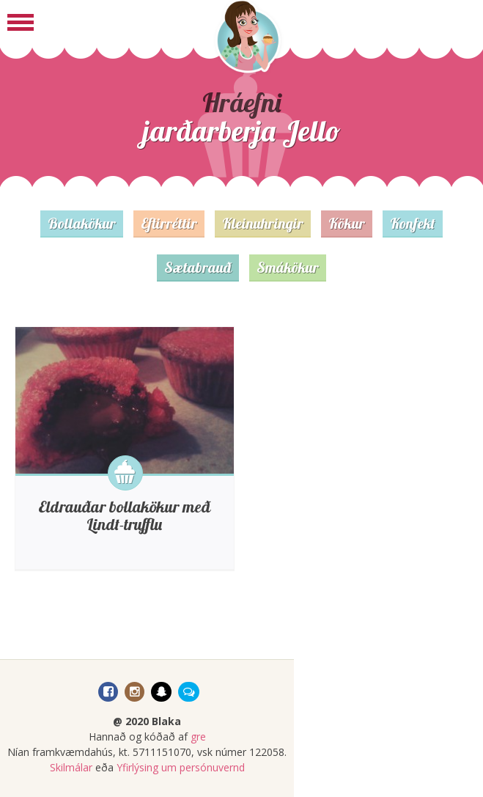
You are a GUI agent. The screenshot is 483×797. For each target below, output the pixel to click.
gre (198, 736)
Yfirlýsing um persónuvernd (181, 767)
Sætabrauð (198, 267)
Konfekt (412, 223)
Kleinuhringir (262, 223)
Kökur (346, 223)
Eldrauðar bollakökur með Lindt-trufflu (124, 515)
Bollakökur (82, 223)
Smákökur (288, 267)
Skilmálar (71, 767)
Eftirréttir (169, 223)
